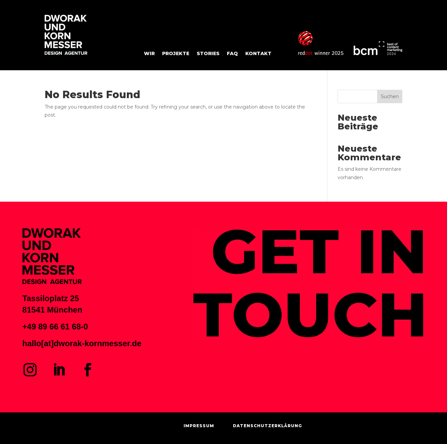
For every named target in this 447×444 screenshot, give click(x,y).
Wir (149, 53)
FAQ (232, 53)
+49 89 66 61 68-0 (55, 326)
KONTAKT (258, 53)
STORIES (208, 53)
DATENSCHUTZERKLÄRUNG (267, 425)
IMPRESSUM (199, 425)
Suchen (390, 96)
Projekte (175, 53)
